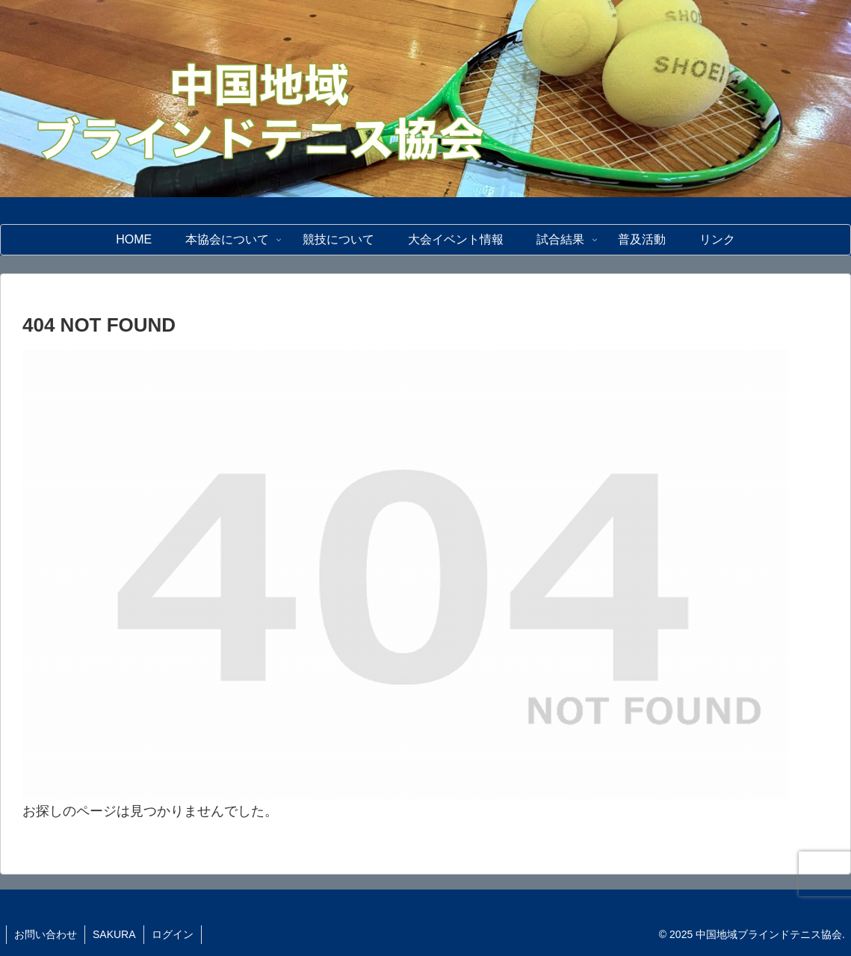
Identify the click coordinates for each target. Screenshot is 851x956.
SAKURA (114, 934)
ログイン (173, 934)
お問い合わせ (45, 934)
